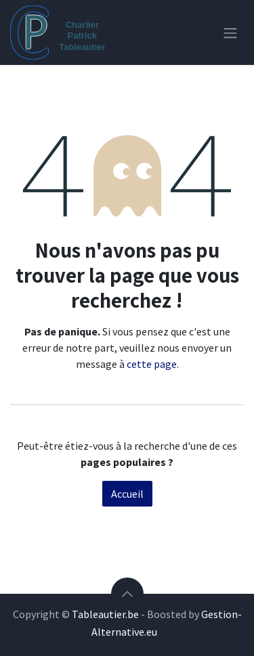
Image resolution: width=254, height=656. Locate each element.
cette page (152, 364)
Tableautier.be (105, 614)
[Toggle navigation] (230, 32)
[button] (127, 594)
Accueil (127, 493)
